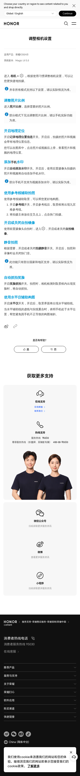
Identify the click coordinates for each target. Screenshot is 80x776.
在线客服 (38, 406)
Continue (67, 13)
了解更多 (33, 766)
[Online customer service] (74, 757)
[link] (6, 734)
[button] (13, 734)
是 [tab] (28, 349)
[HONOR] (13, 621)
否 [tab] (55, 349)
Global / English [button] (14, 13)
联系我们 (38, 411)
